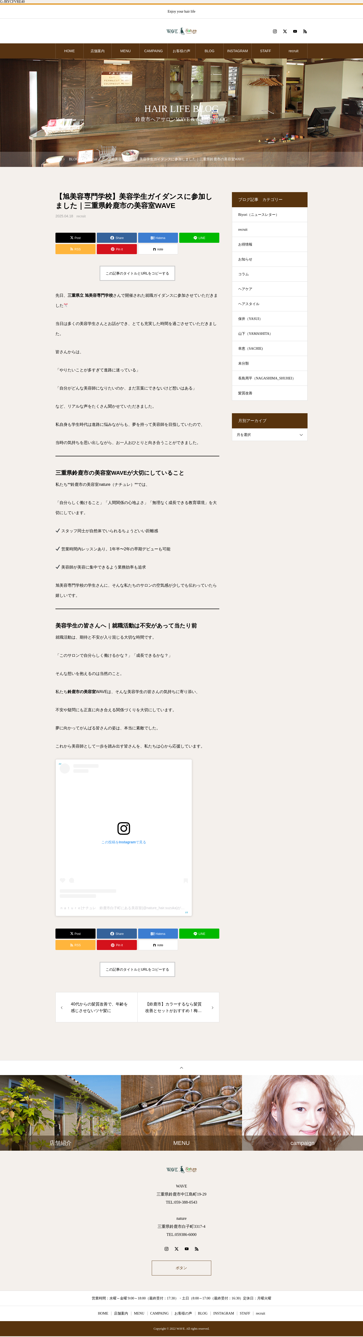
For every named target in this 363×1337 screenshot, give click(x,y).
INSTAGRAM (237, 51)
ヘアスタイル (248, 304)
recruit (293, 51)
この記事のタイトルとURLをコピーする (137, 273)
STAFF (265, 51)
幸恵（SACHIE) (250, 348)
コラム (243, 274)
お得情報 (245, 244)
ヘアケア (245, 289)
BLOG (210, 51)
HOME (69, 51)
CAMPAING (153, 51)
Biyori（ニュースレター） (258, 215)
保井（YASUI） (250, 319)
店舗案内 (97, 51)
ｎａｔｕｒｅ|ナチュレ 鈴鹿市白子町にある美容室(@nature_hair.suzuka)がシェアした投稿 (133, 908)
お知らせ (245, 259)
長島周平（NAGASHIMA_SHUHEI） (267, 378)
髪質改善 (245, 393)
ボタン (181, 1268)
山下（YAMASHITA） (255, 334)
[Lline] (199, 238)
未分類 (243, 363)
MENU (125, 51)
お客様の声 (181, 51)
